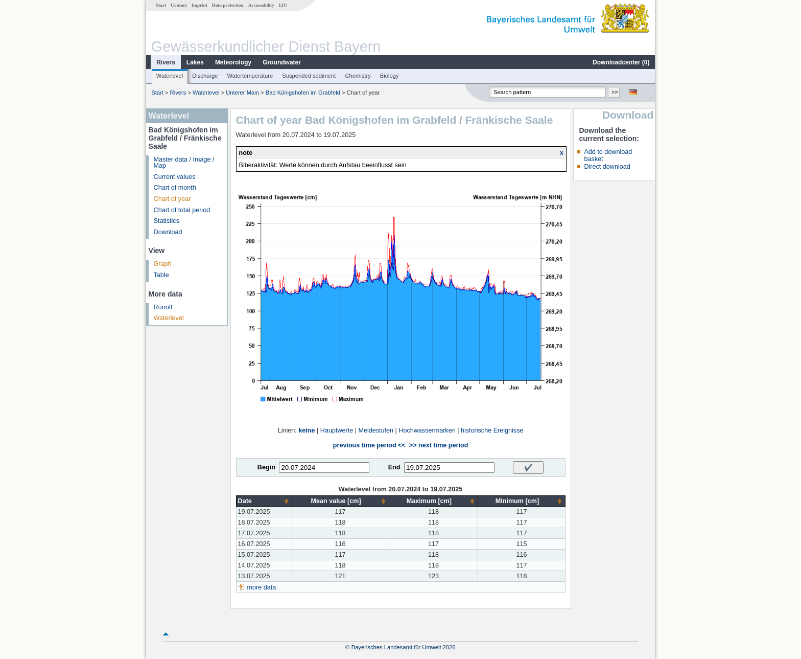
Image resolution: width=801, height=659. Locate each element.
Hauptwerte (336, 430)
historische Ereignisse (492, 430)
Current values (175, 176)
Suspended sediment (309, 76)
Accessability (261, 5)
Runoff (163, 307)
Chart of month (175, 187)
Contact (178, 5)
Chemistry (357, 76)
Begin (266, 467)
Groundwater (282, 62)
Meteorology (233, 62)
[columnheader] (264, 501)
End (394, 467)
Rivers (165, 62)
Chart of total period (182, 210)
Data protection (227, 5)
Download (168, 232)
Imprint (199, 5)
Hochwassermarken (426, 430)
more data (261, 587)
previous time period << (369, 445)
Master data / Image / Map (184, 163)
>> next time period (438, 445)
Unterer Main (242, 92)
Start (161, 5)
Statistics (166, 220)
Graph (163, 263)
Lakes (195, 62)
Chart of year (172, 198)
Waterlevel (169, 76)
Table (161, 275)
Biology (389, 76)
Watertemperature (250, 76)
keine (306, 430)
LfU (283, 5)
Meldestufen (375, 430)
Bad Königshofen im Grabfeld (303, 92)
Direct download (607, 166)
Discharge (205, 76)
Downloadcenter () (621, 62)
